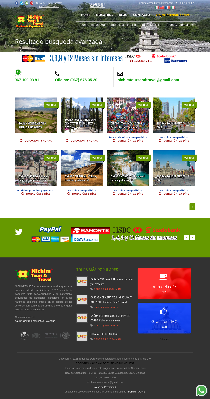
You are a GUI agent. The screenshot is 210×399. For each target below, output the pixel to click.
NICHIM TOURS (136, 391)
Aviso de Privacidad (105, 387)
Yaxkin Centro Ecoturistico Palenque (35, 321)
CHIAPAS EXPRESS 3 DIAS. (104, 334)
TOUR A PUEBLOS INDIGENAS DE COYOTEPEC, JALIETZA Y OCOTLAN (81, 123)
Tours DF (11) (151, 24)
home (85, 15)
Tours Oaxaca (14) (123, 24)
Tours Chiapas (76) (92, 24)
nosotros (104, 15)
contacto (141, 15)
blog (123, 15)
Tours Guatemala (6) (180, 24)
